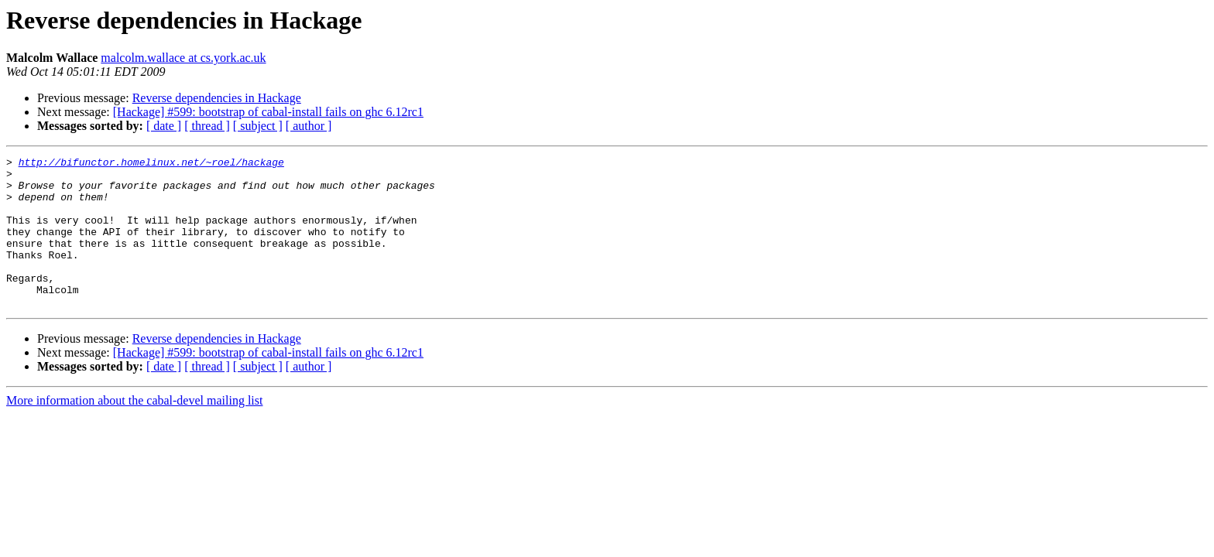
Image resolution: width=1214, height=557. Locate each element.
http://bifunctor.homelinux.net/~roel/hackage (151, 164)
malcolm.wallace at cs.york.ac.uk (183, 57)
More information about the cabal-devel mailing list (134, 430)
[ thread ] (207, 125)
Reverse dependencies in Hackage (216, 97)
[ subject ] (258, 125)
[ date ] (163, 125)
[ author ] (309, 125)
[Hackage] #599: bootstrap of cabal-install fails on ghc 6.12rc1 (268, 111)
